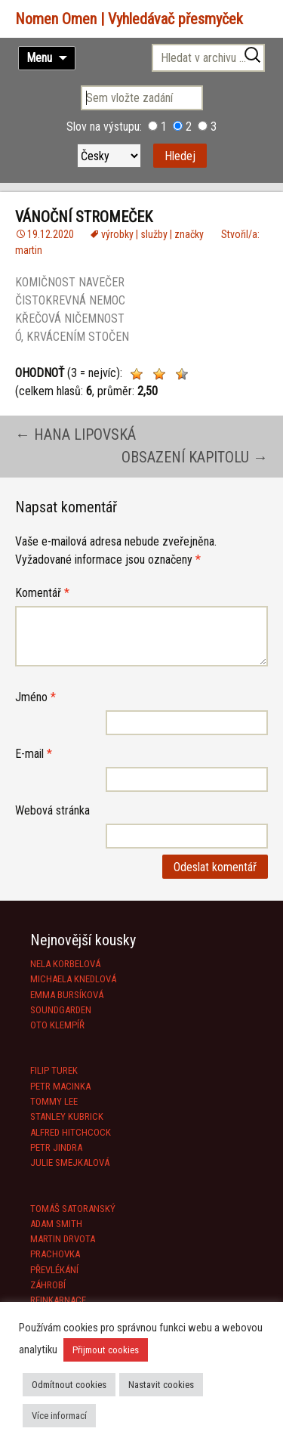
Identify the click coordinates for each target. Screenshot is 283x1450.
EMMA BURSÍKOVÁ (66, 994)
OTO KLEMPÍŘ (57, 1025)
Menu (39, 58)
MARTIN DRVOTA (62, 1238)
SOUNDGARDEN (60, 1010)
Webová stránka (52, 810)
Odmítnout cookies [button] (69, 1384)
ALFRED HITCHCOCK (70, 1132)
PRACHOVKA (55, 1254)
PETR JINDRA (56, 1147)
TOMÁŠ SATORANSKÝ (72, 1208)
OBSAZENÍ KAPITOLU (195, 457)
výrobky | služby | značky (152, 234)
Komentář (42, 593)
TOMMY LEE (54, 1101)
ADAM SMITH (56, 1223)
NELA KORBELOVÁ (65, 963)
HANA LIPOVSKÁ (75, 434)
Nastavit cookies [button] (161, 1384)
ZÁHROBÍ (48, 1285)
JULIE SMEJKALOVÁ (69, 1162)
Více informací (59, 1415)
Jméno (35, 697)
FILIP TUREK (54, 1070)
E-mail (33, 754)
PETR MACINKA (60, 1086)
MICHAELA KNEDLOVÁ (73, 979)
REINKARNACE (58, 1300)
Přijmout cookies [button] (105, 1350)
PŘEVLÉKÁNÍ (54, 1269)
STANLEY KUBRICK (66, 1116)
